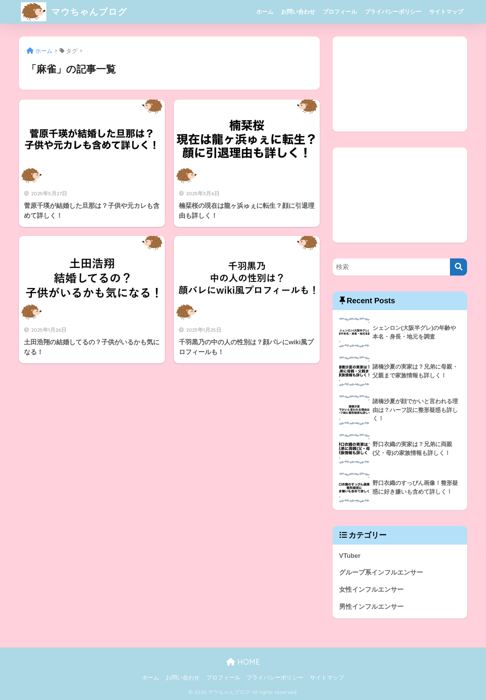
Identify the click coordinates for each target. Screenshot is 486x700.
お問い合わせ (298, 11)
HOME (243, 662)
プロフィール (340, 11)
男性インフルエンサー (371, 606)
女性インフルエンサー (371, 589)
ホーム (264, 11)
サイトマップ (446, 11)
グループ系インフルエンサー (381, 572)
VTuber (350, 555)
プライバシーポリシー (392, 11)
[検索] (458, 267)
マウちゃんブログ (74, 11)
